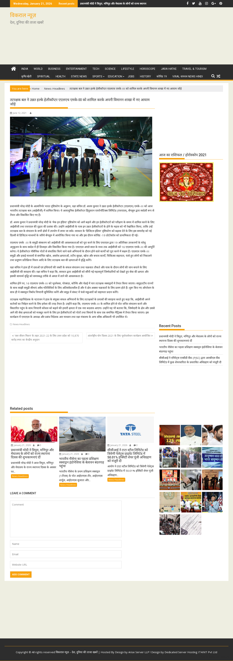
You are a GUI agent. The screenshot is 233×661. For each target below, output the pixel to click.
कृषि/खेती (26, 76)
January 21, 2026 (21, 445)
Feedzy (224, 657)
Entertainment (76, 68)
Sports (97, 76)
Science (110, 68)
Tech (95, 68)
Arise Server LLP (138, 652)
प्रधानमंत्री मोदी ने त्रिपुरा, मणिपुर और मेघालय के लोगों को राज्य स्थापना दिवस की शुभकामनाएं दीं (125, 3)
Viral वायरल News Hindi (187, 76)
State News (79, 76)
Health (60, 76)
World (38, 68)
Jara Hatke (169, 68)
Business (54, 68)
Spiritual (43, 76)
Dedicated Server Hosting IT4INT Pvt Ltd (191, 652)
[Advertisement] (150, 37)
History (145, 76)
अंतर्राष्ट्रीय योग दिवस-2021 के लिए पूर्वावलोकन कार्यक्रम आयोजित (119, 335)
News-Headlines (21, 324)
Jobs (131, 76)
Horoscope (147, 68)
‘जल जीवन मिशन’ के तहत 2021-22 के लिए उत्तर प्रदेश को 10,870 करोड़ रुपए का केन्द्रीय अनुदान (45, 337)
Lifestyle (127, 68)
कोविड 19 (162, 76)
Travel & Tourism (194, 68)
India (24, 68)
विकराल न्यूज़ (23, 15)
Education (115, 76)
